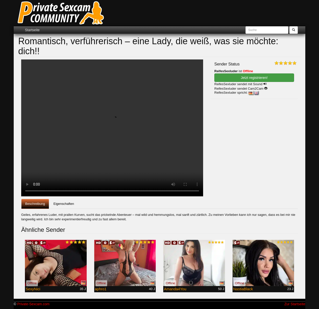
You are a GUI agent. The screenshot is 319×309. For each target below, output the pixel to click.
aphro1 (101, 289)
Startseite (32, 30)
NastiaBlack (243, 289)
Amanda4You (175, 289)
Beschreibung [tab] (35, 204)
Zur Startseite (294, 304)
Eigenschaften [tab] (64, 204)
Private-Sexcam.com (33, 304)
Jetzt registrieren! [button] (254, 78)
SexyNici (33, 289)
